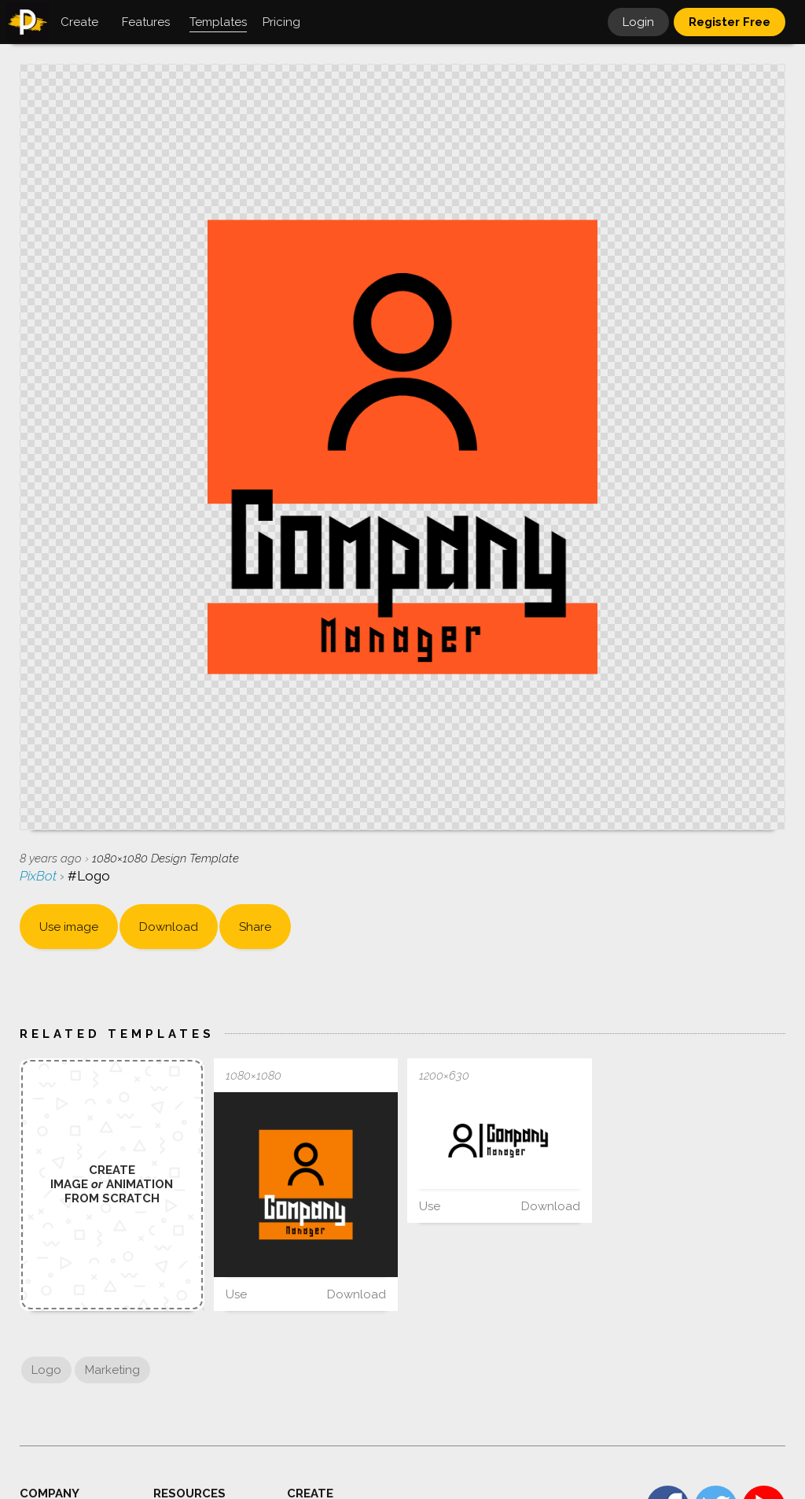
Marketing (112, 1370)
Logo (46, 1370)
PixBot (40, 876)
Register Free (729, 22)
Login (638, 22)
